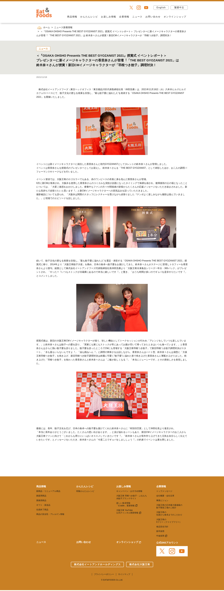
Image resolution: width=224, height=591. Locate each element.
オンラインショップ (175, 16)
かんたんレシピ (89, 16)
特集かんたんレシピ (85, 491)
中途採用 (160, 536)
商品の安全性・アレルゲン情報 (50, 514)
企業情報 (124, 16)
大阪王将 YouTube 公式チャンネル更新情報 (127, 511)
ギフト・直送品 (43, 505)
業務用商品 (41, 500)
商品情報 (72, 16)
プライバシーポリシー (104, 574)
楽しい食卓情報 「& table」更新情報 (125, 504)
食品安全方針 (162, 526)
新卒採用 (160, 531)
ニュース (137, 16)
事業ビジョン (162, 500)
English (161, 7)
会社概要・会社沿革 (165, 496)
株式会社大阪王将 (139, 564)
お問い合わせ (153, 16)
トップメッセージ (164, 491)
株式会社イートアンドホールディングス (97, 564)
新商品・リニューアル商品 (48, 491)
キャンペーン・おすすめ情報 (129, 491)
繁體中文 (179, 7)
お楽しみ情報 (108, 16)
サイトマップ (124, 574)
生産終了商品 (42, 509)
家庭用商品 (41, 496)
